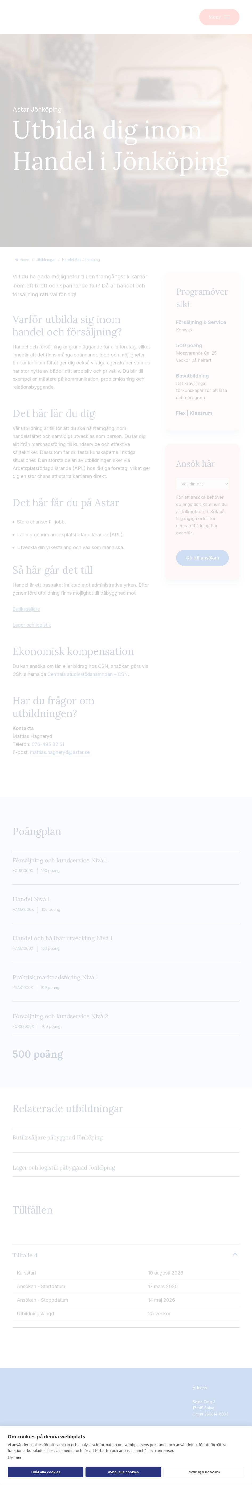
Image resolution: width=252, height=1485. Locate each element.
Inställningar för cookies (132, 1472)
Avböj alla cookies (80, 1472)
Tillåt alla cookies (31, 1472)
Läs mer (15, 1457)
